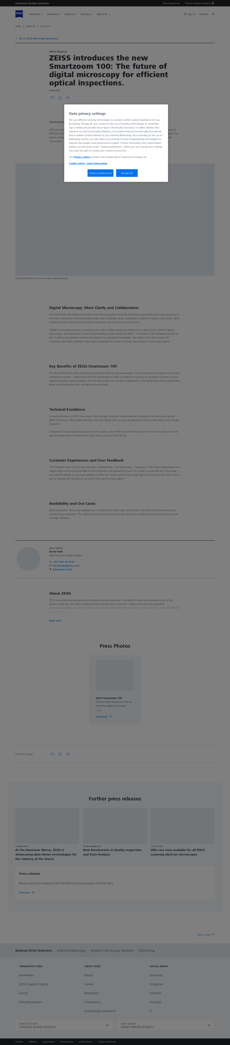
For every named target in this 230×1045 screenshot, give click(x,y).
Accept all (127, 173)
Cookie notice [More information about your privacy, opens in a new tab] (77, 163)
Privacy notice (82, 157)
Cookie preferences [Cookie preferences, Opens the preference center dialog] (100, 173)
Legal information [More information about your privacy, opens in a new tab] (96, 163)
